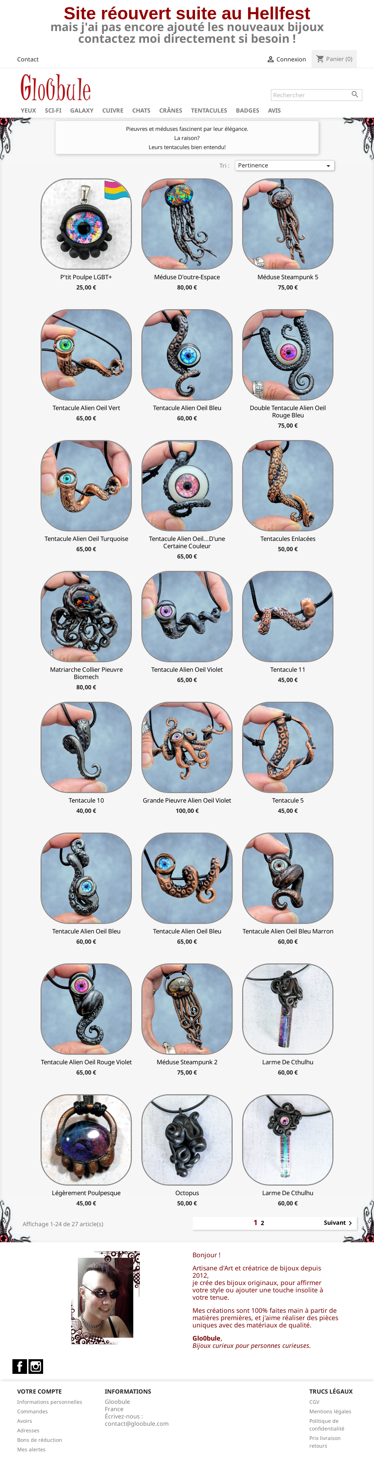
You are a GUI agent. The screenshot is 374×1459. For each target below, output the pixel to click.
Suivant (339, 1223)
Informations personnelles (49, 1401)
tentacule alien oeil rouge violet (86, 1062)
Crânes (170, 110)
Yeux (28, 110)
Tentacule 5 (288, 800)
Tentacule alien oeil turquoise (86, 538)
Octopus (187, 1193)
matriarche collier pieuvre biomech (86, 673)
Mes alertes (31, 1449)
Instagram (35, 1366)
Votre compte (39, 1391)
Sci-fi (53, 110)
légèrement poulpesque (86, 1193)
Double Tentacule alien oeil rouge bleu (288, 411)
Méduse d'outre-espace (187, 277)
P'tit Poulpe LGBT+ (86, 277)
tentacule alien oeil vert (86, 407)
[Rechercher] (316, 95)
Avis (274, 110)
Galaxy (82, 110)
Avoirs (24, 1420)
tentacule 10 (86, 800)
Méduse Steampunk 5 (287, 277)
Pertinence (285, 165)
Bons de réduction (39, 1439)
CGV (314, 1401)
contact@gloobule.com (137, 1424)
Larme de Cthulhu (287, 1062)
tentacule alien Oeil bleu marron (288, 931)
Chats (141, 110)
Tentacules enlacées (288, 538)
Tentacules (209, 110)
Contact (28, 59)
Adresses (28, 1430)
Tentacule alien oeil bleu (187, 407)
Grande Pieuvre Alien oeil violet (187, 800)
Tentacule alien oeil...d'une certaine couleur (187, 542)
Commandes (32, 1411)
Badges (247, 110)
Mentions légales (330, 1411)
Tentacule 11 (288, 669)
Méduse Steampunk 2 (187, 1062)
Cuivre (112, 110)
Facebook (19, 1366)
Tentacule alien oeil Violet (187, 669)
